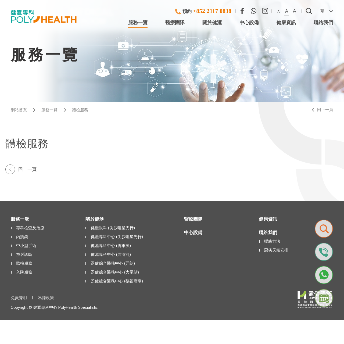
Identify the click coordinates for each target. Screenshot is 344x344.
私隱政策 (46, 297)
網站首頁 (19, 110)
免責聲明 (19, 297)
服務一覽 (49, 110)
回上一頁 (325, 109)
